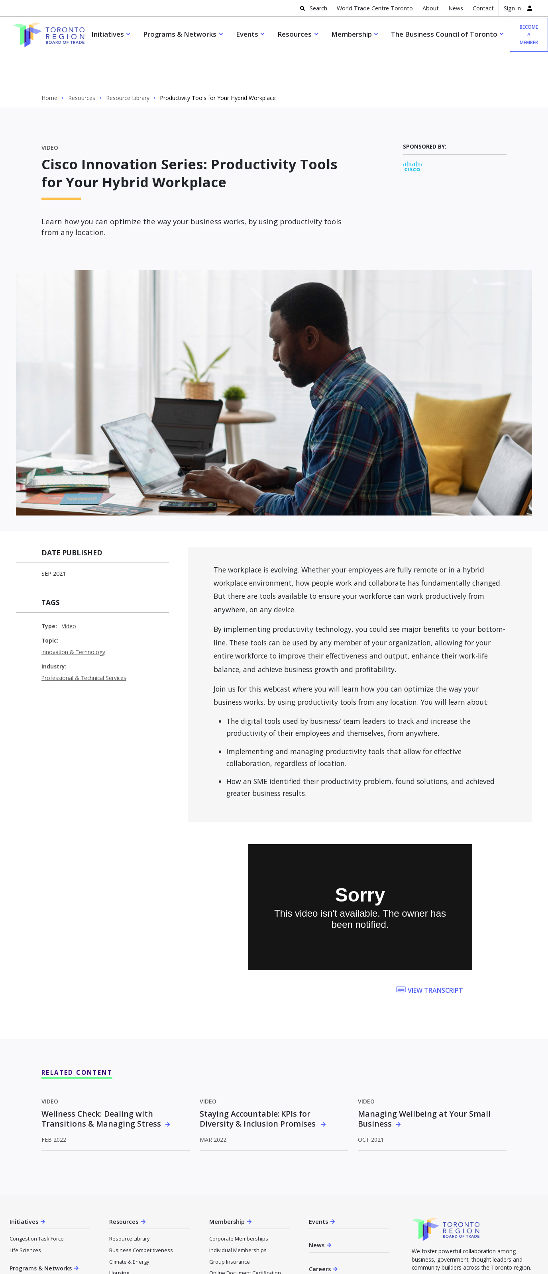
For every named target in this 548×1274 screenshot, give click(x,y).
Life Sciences (25, 1214)
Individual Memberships (238, 1214)
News (455, 8)
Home (49, 62)
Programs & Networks (179, 34)
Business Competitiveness (141, 1214)
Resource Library (127, 62)
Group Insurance (229, 1225)
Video (69, 590)
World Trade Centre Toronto (375, 8)
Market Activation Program (41, 1260)
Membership (351, 34)
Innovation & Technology (73, 616)
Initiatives (107, 34)
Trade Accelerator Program (41, 1249)
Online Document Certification (245, 1237)
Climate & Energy (129, 1225)
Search (318, 8)
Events (247, 34)
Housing (119, 1237)
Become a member (475, 1259)
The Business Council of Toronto (444, 34)
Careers (320, 1233)
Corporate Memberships (238, 1202)
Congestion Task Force (37, 1202)
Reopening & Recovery (136, 1259)
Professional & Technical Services (83, 642)
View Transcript (435, 954)
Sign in (512, 8)
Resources (294, 34)
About (430, 8)
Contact (483, 8)
